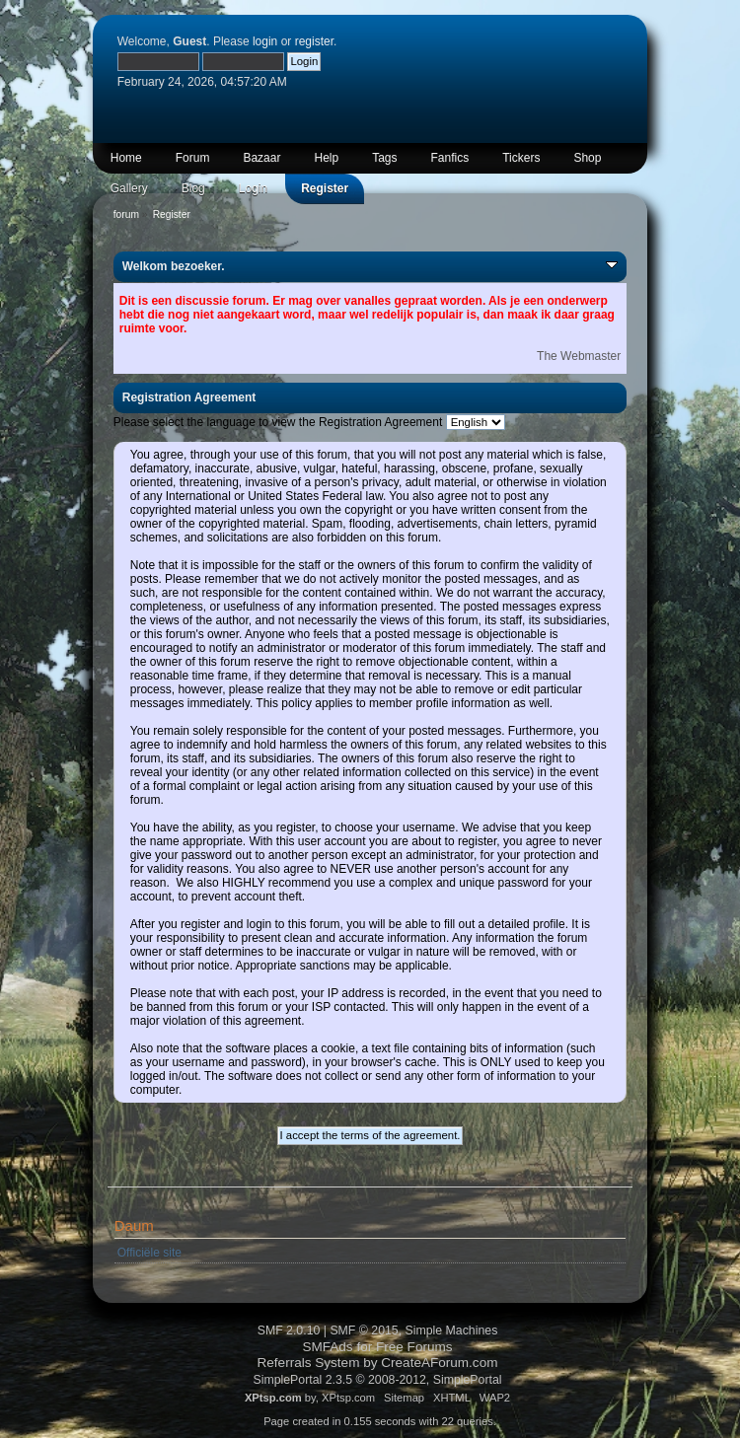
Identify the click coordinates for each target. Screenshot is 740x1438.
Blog (193, 188)
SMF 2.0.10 (289, 1330)
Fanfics (450, 158)
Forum (193, 158)
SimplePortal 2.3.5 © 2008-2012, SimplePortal (377, 1380)
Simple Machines (452, 1330)
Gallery (129, 188)
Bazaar (261, 158)
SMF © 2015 (364, 1330)
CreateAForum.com (439, 1362)
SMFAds (327, 1346)
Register (324, 188)
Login (253, 188)
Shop (587, 158)
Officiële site (149, 1252)
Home (126, 158)
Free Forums (414, 1346)
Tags (384, 158)
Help (326, 158)
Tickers (521, 158)
